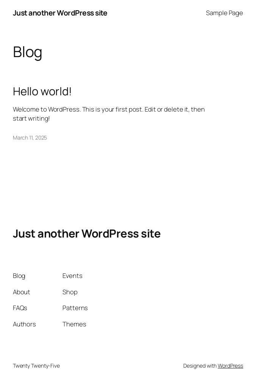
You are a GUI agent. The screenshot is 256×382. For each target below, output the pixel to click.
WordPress (230, 365)
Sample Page (224, 12)
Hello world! (42, 91)
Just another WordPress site (60, 13)
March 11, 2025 (30, 137)
